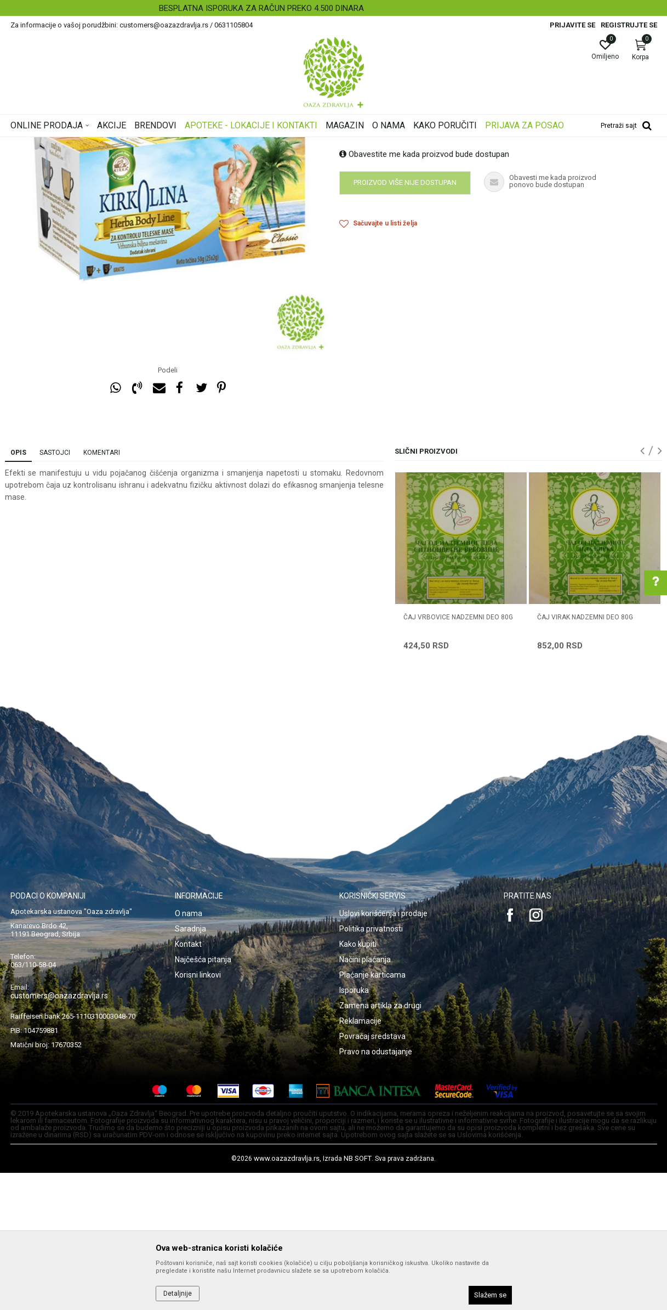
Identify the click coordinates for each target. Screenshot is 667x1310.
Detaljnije (177, 1293)
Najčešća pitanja (203, 1096)
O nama (188, 1050)
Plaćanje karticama (372, 1112)
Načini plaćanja (365, 1096)
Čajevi (214, 144)
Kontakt (188, 1081)
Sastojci (54, 590)
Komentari (101, 590)
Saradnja (190, 1065)
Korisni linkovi (198, 1112)
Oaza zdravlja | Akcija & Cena (54, 144)
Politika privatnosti (371, 1065)
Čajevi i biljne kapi (170, 144)
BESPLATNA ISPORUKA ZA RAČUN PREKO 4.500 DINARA (332, 8)
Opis (18, 590)
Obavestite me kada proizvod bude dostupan (424, 291)
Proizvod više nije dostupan (405, 319)
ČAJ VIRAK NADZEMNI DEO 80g (585, 754)
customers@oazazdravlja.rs (59, 1132)
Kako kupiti (358, 1081)
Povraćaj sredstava (372, 1173)
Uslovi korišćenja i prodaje (383, 1050)
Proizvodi (121, 144)
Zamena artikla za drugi (380, 1142)
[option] (333, 8)
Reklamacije (360, 1158)
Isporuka (354, 1127)
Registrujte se (629, 25)
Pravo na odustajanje (375, 1188)
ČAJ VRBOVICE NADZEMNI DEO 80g (458, 754)
